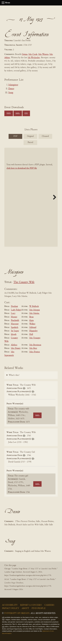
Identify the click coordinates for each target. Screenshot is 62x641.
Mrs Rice (33, 348)
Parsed (30, 142)
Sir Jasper (15, 331)
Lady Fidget (16, 310)
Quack (13, 334)
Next (53, 197)
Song (10, 92)
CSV (26, 113)
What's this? (14, 375)
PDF (15, 136)
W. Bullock (34, 306)
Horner (14, 317)
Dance (11, 89)
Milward (32, 327)
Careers (49, 605)
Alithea (14, 345)
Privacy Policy (10, 608)
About (25, 608)
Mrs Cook (32, 54)
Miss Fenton (34, 352)
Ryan (31, 317)
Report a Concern (31, 605)
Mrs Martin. (34, 313)
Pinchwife (15, 320)
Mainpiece (13, 85)
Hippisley (33, 331)
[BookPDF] (31, 197)
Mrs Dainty (16, 348)
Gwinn (24, 54)
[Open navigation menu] (3, 3)
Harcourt (15, 324)
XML (18, 113)
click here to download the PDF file (22, 168)
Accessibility (10, 605)
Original (30, 136)
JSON (8, 113)
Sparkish (14, 327)
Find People (39, 608)
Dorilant (14, 306)
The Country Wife (23, 282)
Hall (31, 334)
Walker (32, 324)
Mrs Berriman (35, 345)
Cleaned (45, 136)
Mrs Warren (43, 54)
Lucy (13, 313)
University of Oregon (17, 613)
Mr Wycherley (34, 58)
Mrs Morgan (34, 310)
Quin (31, 320)
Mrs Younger (34, 338)
